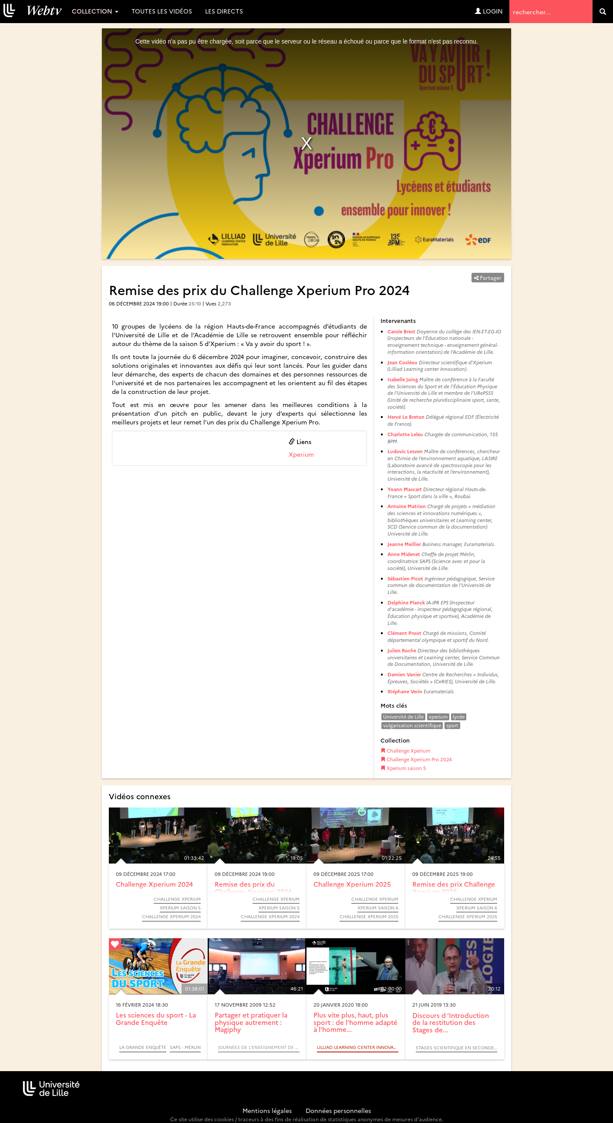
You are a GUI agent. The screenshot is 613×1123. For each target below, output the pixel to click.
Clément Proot (404, 633)
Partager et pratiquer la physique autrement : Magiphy (251, 1022)
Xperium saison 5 (403, 768)
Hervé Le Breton (405, 417)
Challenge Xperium (405, 750)
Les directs (224, 11)
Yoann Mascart (404, 489)
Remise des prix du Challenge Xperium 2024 (253, 887)
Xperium (301, 454)
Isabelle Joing (402, 379)
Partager (488, 277)
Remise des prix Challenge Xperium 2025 (453, 887)
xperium (438, 716)
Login (489, 11)
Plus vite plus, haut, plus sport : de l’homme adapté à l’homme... (355, 1022)
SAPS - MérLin (185, 1047)
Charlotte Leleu (405, 434)
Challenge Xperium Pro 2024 (416, 759)
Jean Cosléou (402, 362)
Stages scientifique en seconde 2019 (456, 1048)
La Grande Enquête (142, 1047)
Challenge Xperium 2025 (352, 884)
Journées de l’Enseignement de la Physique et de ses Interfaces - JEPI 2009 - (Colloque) (259, 1047)
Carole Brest (401, 331)
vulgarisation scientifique (412, 725)
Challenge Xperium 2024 (154, 884)
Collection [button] (95, 11)
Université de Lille (403, 716)
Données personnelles (338, 1110)
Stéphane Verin (404, 691)
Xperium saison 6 (377, 908)
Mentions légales (267, 1110)
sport (452, 725)
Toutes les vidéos (161, 11)
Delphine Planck (406, 602)
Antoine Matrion (406, 506)
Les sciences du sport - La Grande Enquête (156, 1018)
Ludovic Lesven (405, 451)
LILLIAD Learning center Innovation (357, 1047)
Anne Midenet (404, 554)
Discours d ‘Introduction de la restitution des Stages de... (450, 1022)
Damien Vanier (404, 674)
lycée (459, 716)
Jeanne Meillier (404, 544)
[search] (603, 11)
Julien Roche (401, 650)
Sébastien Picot (405, 578)
